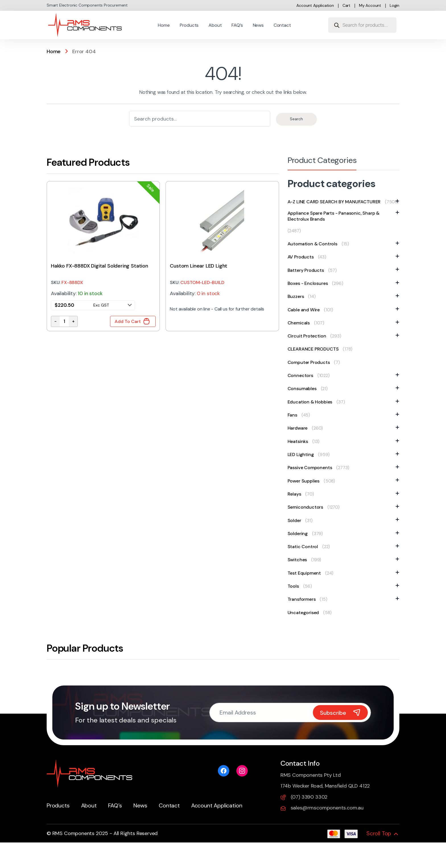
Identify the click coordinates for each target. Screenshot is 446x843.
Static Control (304, 547)
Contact (282, 25)
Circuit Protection (308, 336)
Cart (346, 5)
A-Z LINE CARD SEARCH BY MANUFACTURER (336, 202)
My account (370, 5)
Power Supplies (305, 481)
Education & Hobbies (311, 402)
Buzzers (297, 296)
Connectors (302, 375)
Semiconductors (307, 507)
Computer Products (309, 362)
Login (394, 5)
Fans (294, 415)
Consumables (303, 389)
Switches (299, 560)
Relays (296, 494)
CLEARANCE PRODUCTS (313, 349)
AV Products (302, 257)
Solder (296, 520)
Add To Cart (128, 321)
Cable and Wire (305, 310)
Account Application (315, 5)
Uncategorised (303, 613)
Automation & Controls (314, 244)
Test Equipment (306, 573)
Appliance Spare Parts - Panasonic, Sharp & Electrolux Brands (343, 216)
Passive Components (311, 468)
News (258, 25)
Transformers (303, 599)
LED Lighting (302, 454)
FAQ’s (237, 25)
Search (296, 118)
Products (189, 25)
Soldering (299, 534)
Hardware (299, 428)
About (215, 25)
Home (164, 25)
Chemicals (300, 323)
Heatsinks (299, 441)
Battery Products (307, 270)
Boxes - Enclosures (309, 283)
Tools (295, 586)
